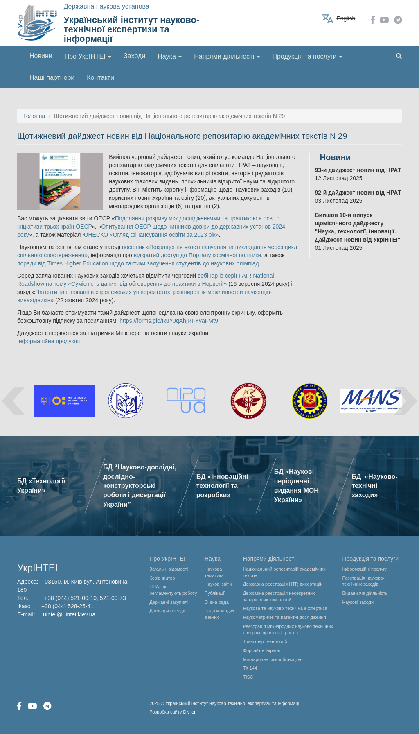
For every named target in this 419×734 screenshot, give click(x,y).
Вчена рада (217, 602)
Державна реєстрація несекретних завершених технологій (279, 596)
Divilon (189, 711)
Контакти (100, 77)
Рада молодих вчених (219, 614)
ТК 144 (250, 668)
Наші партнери (51, 77)
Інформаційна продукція (49, 341)
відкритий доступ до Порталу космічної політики (197, 255)
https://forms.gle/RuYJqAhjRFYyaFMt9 (168, 320)
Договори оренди (167, 610)
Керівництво (162, 577)
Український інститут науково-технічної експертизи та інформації (132, 29)
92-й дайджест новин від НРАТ (358, 192)
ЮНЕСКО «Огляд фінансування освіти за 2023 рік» (150, 234)
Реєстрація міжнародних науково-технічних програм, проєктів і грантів (288, 629)
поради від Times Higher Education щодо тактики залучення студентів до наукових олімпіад (138, 263)
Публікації (215, 593)
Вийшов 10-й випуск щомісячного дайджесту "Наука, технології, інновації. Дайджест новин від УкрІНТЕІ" (358, 227)
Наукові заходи (358, 602)
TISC (248, 677)
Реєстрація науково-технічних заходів (363, 581)
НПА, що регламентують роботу (173, 590)
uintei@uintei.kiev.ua (69, 614)
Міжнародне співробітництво (273, 659)
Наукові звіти (218, 584)
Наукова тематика (214, 572)
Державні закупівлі (168, 602)
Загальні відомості (168, 568)
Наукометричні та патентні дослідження (284, 617)
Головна (34, 116)
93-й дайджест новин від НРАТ (358, 170)
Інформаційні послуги (364, 568)
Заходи (134, 55)
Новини (40, 55)
